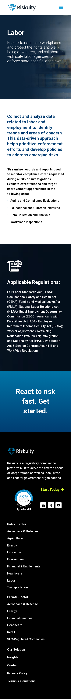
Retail (11, 632)
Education (14, 552)
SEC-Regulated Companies (26, 639)
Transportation (17, 587)
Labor (11, 580)
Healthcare (14, 573)
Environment (16, 559)
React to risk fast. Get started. (35, 401)
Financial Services (20, 618)
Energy (12, 545)
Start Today (50, 489)
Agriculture (15, 538)
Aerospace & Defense (22, 531)
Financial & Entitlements (24, 566)
